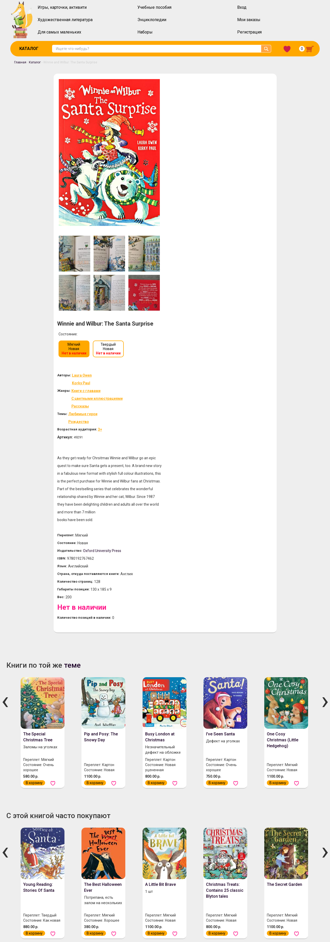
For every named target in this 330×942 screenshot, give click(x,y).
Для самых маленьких (59, 32)
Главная (20, 62)
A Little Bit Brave (160, 642)
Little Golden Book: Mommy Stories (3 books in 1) (163, 798)
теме (72, 423)
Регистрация (249, 32)
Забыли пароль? (302, 883)
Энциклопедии (151, 19)
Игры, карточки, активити (62, 7)
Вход (241, 7)
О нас (22, 887)
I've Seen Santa (220, 491)
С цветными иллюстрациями (209, 156)
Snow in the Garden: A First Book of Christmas (285, 798)
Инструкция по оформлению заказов (106, 887)
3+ (213, 187)
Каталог (28, 48)
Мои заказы (248, 19)
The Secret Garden (284, 642)
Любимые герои (195, 171)
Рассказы (192, 164)
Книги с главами (197, 148)
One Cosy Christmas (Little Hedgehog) (282, 497)
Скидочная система (35, 900)
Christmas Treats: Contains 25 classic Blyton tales (224, 648)
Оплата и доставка (51, 887)
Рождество (191, 179)
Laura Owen (194, 133)
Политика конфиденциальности (173, 887)
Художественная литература (65, 19)
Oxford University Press (216, 308)
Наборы (145, 32)
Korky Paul (193, 141)
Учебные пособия (154, 7)
